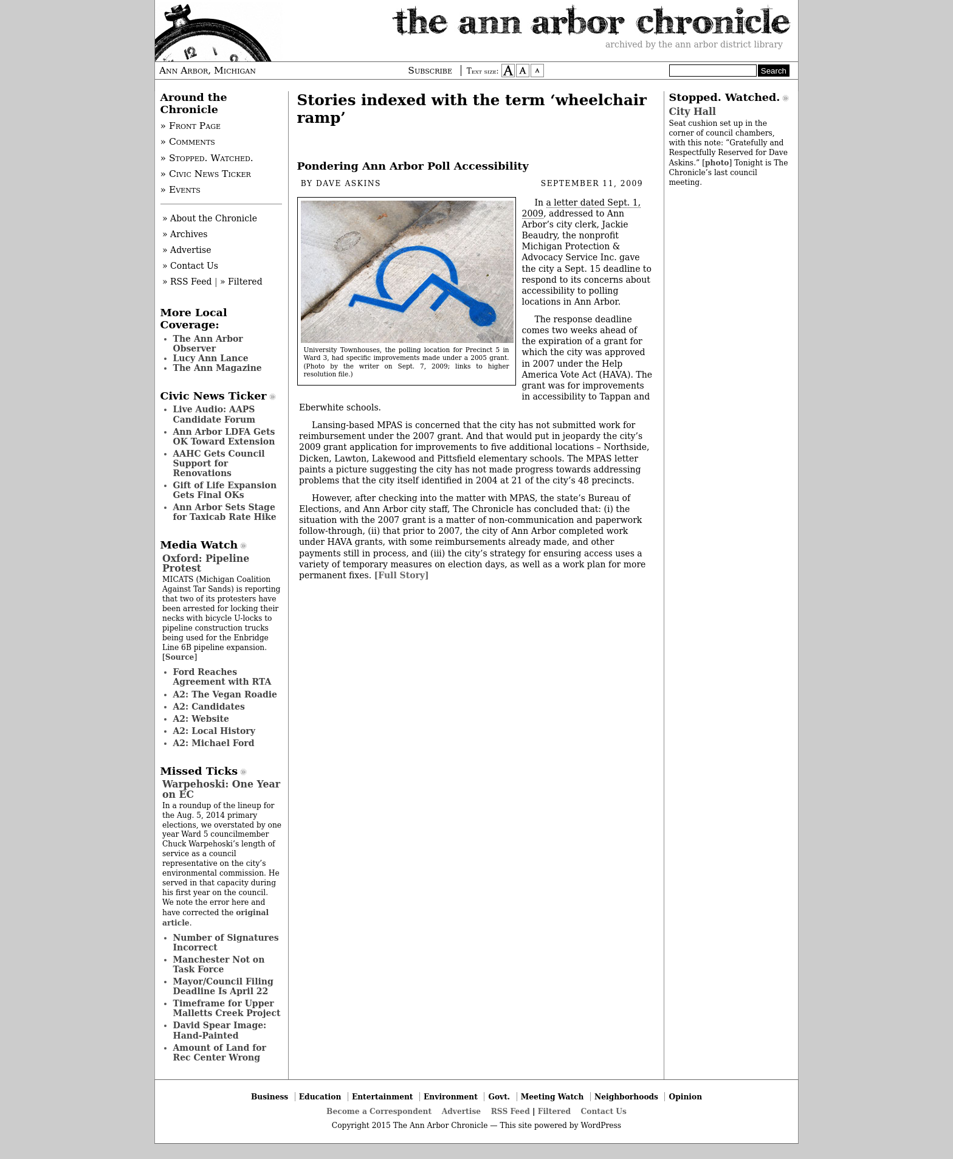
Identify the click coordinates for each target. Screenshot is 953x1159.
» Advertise (187, 250)
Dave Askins (348, 183)
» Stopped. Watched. (206, 158)
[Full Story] (401, 575)
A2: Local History (214, 731)
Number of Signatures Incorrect (226, 942)
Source (179, 657)
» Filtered (241, 281)
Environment (451, 1096)
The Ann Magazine (217, 368)
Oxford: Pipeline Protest (205, 563)
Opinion (686, 1096)
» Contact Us (190, 266)
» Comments (187, 141)
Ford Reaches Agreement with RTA (222, 677)
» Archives (185, 234)
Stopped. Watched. (724, 97)
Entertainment (382, 1096)
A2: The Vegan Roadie (225, 694)
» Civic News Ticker (205, 173)
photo (717, 162)
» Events (180, 189)
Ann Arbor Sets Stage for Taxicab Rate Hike (225, 512)
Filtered (554, 1111)
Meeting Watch (552, 1096)
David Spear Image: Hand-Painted (220, 1030)
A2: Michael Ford (214, 743)
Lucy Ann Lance (211, 358)
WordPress (600, 1125)
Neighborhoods (626, 1096)
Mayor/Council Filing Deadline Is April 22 (223, 986)
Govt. (499, 1096)
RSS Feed (510, 1111)
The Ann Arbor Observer (208, 343)
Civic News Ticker (213, 396)
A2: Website (201, 719)
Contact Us (604, 1111)
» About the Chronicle (209, 218)
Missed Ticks (199, 771)
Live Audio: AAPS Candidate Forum (214, 414)
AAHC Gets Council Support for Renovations (219, 463)
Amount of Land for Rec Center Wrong (219, 1052)
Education (320, 1096)
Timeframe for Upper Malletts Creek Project (227, 1008)
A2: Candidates (209, 706)
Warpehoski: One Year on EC (221, 789)
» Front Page (190, 125)
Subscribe (430, 70)
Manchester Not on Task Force (219, 964)
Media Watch (199, 545)
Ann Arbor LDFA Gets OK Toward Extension (224, 436)
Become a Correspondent (379, 1111)
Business (269, 1096)
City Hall (692, 111)
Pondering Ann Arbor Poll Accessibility (413, 166)
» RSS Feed (187, 281)
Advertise (461, 1111)
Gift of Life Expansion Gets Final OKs (225, 490)
